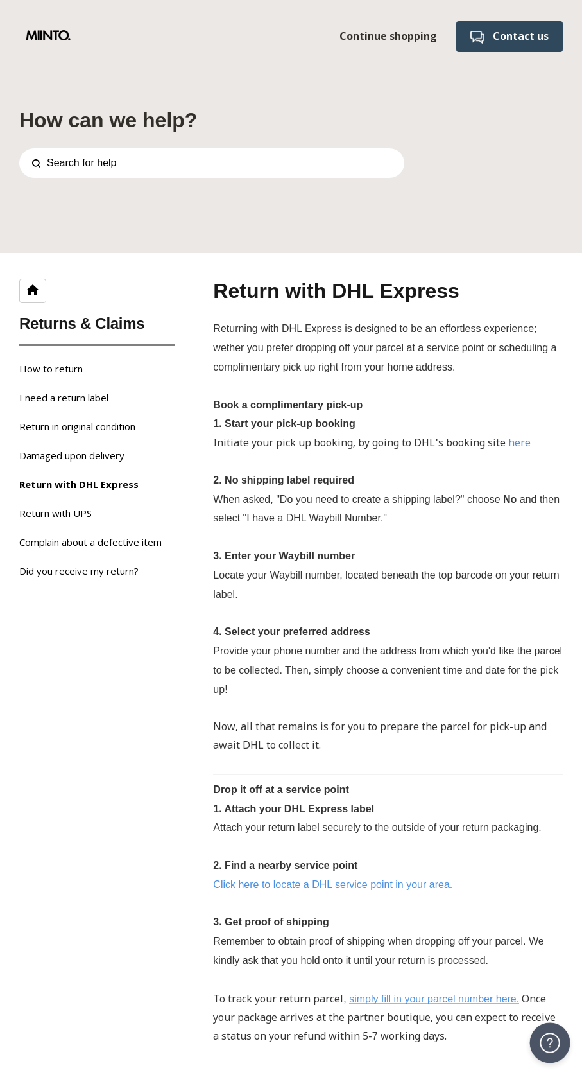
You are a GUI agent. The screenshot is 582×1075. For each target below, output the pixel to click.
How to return (51, 368)
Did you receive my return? (79, 570)
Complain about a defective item (90, 542)
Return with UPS (55, 513)
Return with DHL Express (79, 484)
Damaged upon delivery (71, 455)
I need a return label (63, 397)
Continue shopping (388, 36)
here (519, 442)
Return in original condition (77, 426)
